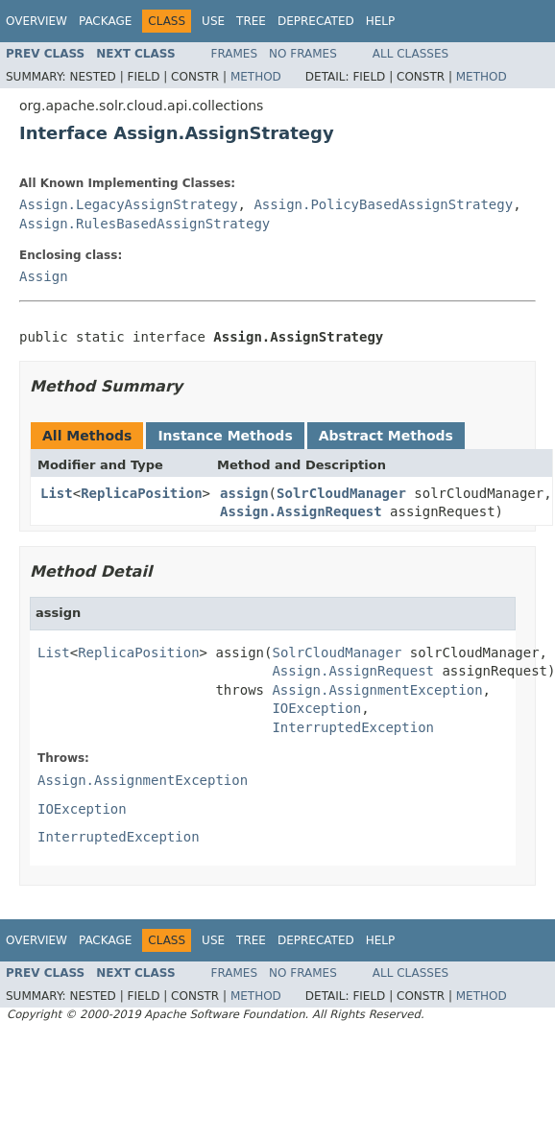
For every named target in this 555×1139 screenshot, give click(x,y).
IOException (316, 708)
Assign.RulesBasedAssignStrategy (144, 223)
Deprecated (316, 21)
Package (105, 21)
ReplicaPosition (141, 493)
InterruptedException (353, 727)
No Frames (303, 53)
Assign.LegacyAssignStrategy (128, 204)
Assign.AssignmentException (377, 690)
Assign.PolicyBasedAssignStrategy (383, 204)
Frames (234, 53)
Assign (43, 276)
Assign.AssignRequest (301, 511)
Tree (251, 21)
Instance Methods (224, 435)
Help (381, 21)
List (56, 493)
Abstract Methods (386, 435)
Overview (36, 21)
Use (213, 21)
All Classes (410, 53)
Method (255, 76)
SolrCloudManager (341, 493)
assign (244, 493)
